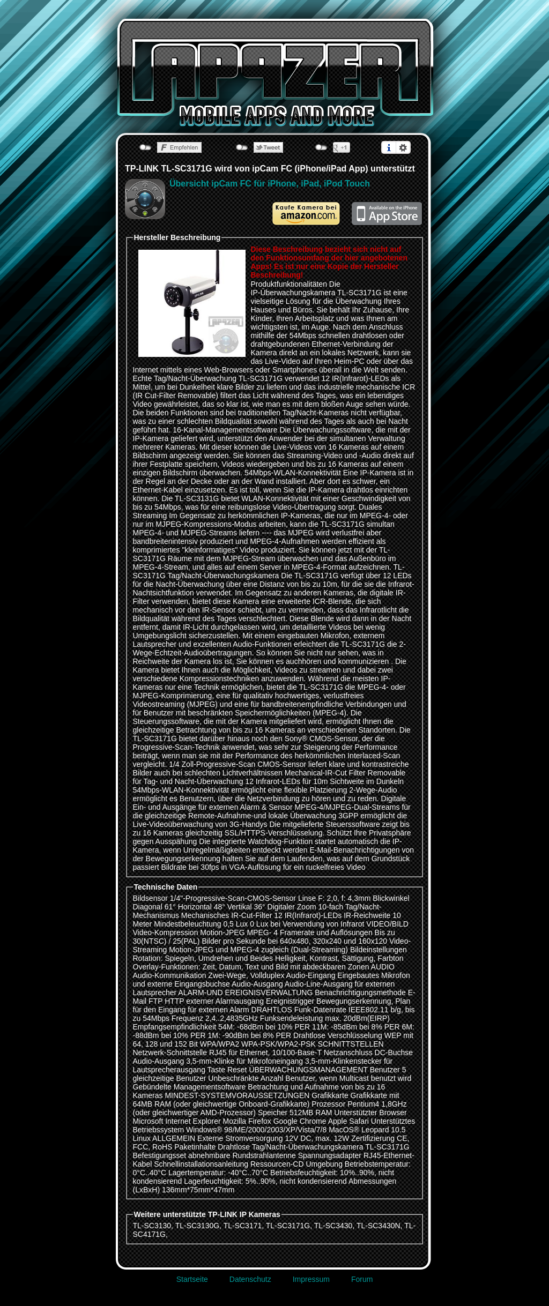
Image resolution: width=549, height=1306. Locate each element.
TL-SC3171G (288, 1225)
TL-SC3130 (152, 1225)
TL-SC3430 (333, 1225)
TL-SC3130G (197, 1225)
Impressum (311, 1279)
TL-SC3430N (378, 1225)
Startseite (192, 1279)
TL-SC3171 (243, 1225)
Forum (362, 1279)
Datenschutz (250, 1279)
